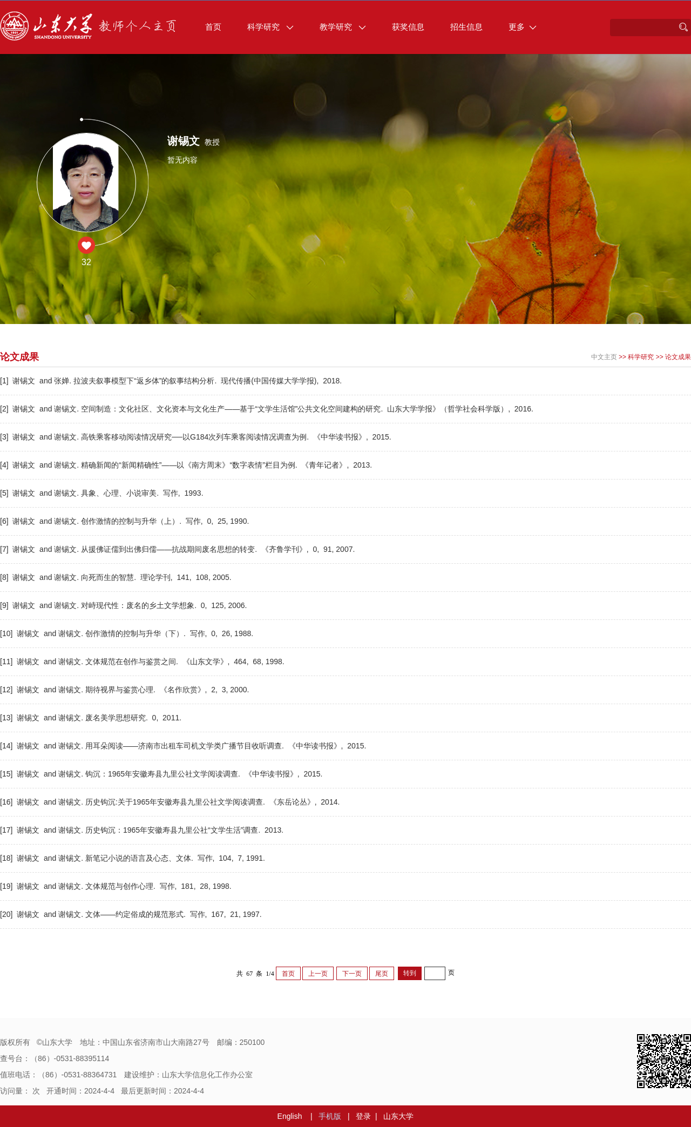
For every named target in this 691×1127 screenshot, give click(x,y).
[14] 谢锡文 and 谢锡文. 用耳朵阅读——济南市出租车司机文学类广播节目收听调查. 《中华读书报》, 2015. (184, 745)
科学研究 (270, 26)
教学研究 (343, 26)
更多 (523, 26)
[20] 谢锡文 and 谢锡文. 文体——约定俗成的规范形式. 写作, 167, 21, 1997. (132, 914)
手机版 (330, 1116)
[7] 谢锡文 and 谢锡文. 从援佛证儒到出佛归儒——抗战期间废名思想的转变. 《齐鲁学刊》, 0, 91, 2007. (178, 549)
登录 (363, 1116)
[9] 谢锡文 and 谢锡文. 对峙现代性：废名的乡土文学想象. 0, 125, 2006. (124, 605)
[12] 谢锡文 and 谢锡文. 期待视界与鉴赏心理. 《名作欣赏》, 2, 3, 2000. (125, 689)
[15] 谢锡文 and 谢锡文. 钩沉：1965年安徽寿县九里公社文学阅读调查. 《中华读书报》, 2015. (162, 774)
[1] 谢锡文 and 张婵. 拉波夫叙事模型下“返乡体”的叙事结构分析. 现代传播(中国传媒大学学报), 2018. (172, 380)
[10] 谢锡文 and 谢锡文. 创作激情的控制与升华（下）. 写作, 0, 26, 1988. (127, 633)
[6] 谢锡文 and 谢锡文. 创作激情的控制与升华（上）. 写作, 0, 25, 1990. (125, 521)
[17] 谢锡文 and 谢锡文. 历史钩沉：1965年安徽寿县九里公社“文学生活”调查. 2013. (143, 830)
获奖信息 (408, 26)
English (289, 1116)
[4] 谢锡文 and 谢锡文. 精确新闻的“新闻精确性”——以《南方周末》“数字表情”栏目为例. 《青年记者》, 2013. (187, 465)
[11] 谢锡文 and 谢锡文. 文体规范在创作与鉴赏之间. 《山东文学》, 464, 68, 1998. (143, 661)
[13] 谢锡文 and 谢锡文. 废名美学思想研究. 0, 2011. (92, 717)
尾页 (381, 973)
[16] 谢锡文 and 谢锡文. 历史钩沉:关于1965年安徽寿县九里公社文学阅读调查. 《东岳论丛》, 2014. (171, 802)
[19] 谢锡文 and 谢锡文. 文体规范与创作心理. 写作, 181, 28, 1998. (117, 886)
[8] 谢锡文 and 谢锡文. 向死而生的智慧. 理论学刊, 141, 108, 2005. (117, 577)
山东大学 (398, 1116)
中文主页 (604, 357)
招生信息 (466, 26)
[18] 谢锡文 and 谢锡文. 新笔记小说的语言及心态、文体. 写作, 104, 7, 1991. (133, 858)
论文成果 (678, 357)
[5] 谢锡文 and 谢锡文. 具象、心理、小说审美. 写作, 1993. (102, 493)
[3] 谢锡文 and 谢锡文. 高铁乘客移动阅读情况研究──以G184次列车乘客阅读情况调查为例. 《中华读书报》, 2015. (197, 437)
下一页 (352, 973)
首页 (213, 26)
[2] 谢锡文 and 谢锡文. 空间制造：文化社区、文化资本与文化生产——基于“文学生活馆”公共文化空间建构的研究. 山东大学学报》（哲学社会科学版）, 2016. (268, 408)
